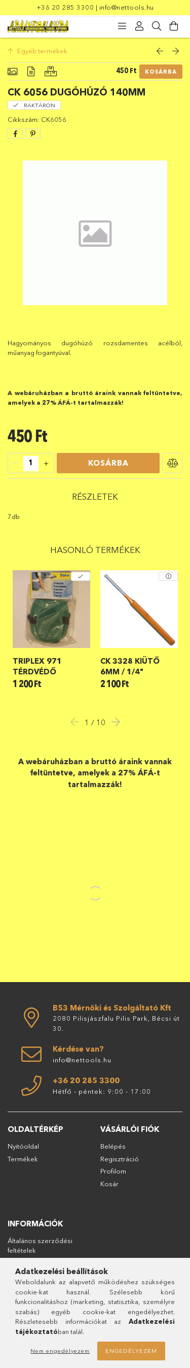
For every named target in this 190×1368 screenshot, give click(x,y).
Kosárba (161, 71)
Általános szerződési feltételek (40, 1245)
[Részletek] (30, 71)
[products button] (122, 26)
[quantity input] (31, 463)
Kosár (109, 1184)
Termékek (23, 1159)
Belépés (113, 1146)
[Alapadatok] (12, 71)
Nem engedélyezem (60, 1350)
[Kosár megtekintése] (173, 26)
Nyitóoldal (23, 1146)
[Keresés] (156, 26)
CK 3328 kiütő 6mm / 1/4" (130, 666)
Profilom (113, 1171)
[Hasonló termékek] (51, 71)
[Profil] (139, 26)
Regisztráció (119, 1159)
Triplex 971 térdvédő (37, 666)
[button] (172, 463)
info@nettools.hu (126, 7)
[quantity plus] (46, 463)
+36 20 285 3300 (65, 7)
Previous (77, 721)
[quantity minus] (15, 463)
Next (113, 721)
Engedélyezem (131, 1350)
